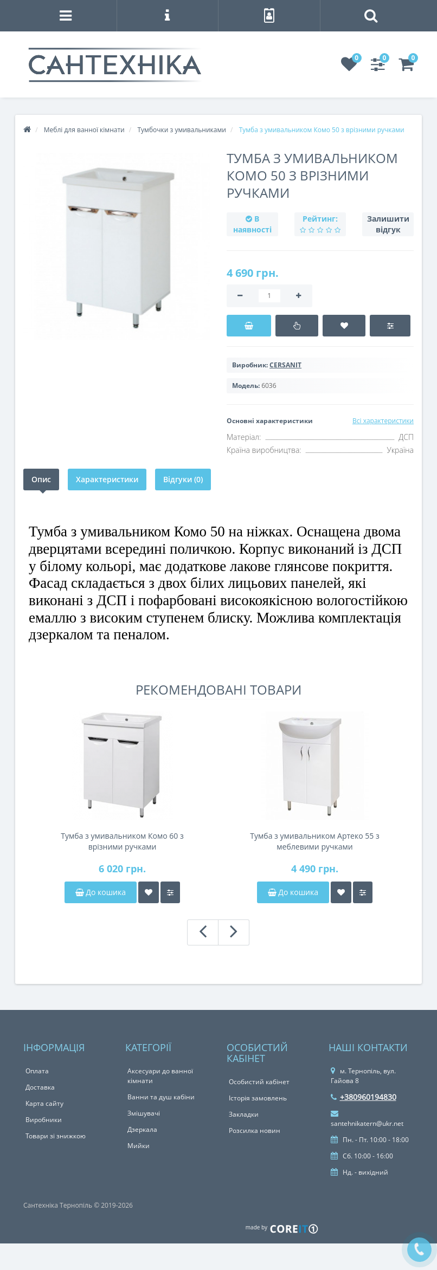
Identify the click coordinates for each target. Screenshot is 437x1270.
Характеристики (107, 479)
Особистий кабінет (259, 1081)
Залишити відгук (388, 224)
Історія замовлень (258, 1098)
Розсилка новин (254, 1130)
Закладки (244, 1114)
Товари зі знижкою (55, 1136)
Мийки (138, 1145)
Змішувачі (143, 1113)
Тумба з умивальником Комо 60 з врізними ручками (122, 841)
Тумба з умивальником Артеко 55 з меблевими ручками (314, 841)
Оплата (37, 1070)
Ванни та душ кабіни (161, 1096)
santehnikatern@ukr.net (367, 1119)
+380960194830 (363, 1097)
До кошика (100, 892)
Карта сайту (44, 1103)
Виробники (43, 1119)
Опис (41, 479)
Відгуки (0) (183, 479)
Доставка (40, 1087)
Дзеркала (142, 1129)
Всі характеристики (383, 420)
